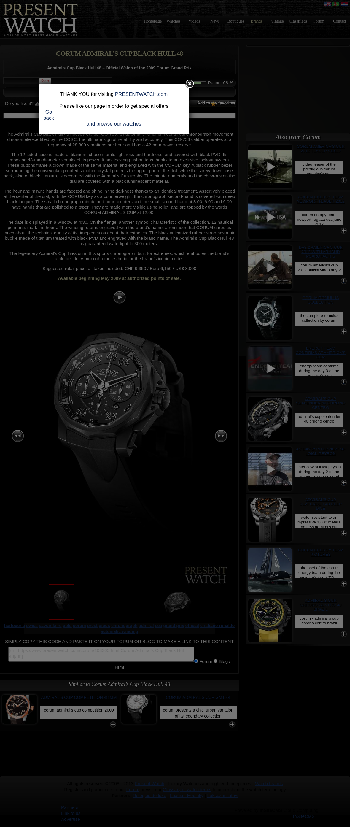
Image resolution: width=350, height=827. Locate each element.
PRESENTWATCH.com (141, 94)
